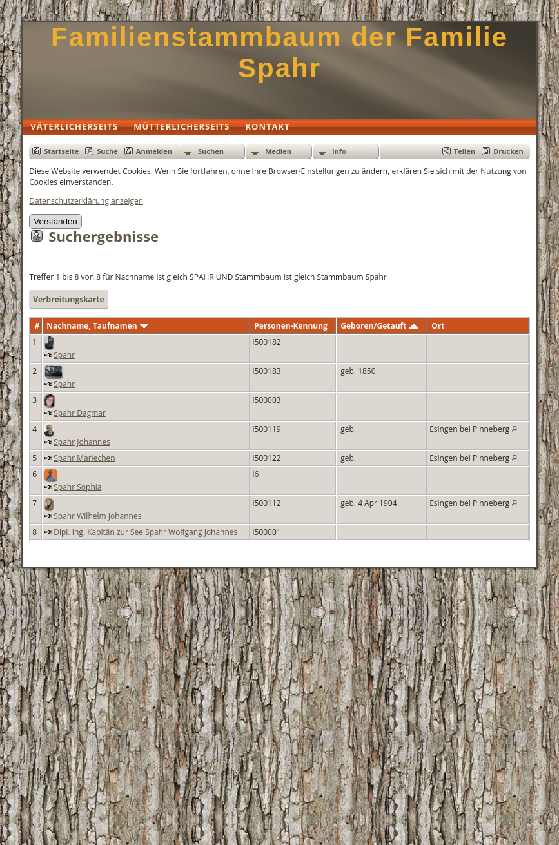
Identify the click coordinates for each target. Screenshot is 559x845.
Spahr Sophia (77, 486)
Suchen (211, 151)
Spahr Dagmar (80, 412)
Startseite (61, 151)
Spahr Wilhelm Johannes (97, 515)
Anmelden (154, 151)
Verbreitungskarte (68, 299)
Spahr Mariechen (84, 457)
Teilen (464, 151)
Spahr (64, 354)
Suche (107, 151)
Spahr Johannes (82, 441)
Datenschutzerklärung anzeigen (86, 200)
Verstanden (55, 221)
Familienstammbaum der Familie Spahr (279, 52)
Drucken (508, 151)
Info (339, 151)
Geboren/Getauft (379, 325)
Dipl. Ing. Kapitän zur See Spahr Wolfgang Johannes (145, 532)
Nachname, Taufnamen (97, 325)
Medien (278, 151)
